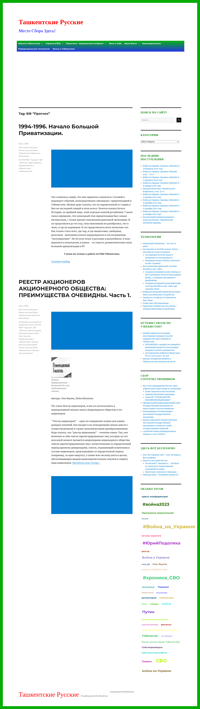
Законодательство (151, 43)
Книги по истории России (155, 460)
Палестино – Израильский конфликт (86, 43)
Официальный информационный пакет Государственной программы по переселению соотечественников (161, 406)
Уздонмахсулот (25, 171)
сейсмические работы (154, 652)
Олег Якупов (24, 336)
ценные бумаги (26, 353)
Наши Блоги (131, 43)
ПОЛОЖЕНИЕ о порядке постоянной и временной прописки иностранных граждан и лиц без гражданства (162, 347)
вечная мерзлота (151, 535)
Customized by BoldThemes (122, 692)
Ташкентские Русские (51, 22)
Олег (36, 333)
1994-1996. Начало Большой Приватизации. (59, 129)
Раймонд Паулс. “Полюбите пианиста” (161, 475)
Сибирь (154, 604)
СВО (161, 661)
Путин (148, 612)
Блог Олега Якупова (28, 147)
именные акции (26, 333)
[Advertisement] (100, 72)
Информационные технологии (34, 49)
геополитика (166, 597)
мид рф (146, 564)
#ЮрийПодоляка (161, 543)
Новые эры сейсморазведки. (156, 303)
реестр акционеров (28, 345)
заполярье (148, 587)
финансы (166, 624)
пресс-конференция (155, 496)
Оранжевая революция (155, 619)
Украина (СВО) (54, 43)
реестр (35, 342)
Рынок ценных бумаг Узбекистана (161, 642)
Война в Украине (156, 557)
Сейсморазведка (152, 647)
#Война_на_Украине (169, 526)
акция (31, 325)
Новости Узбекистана (30, 43)
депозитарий (35, 330)
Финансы (35, 153)
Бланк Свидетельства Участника (160, 391)
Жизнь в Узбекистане (64, 49)
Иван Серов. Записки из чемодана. (161, 472)
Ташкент (35, 350)
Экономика (24, 156)
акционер (23, 322)
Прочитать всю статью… (86, 462)
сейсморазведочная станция (159, 630)
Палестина (148, 592)
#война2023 (156, 504)
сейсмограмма (150, 624)
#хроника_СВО (161, 577)
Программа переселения (158, 512)
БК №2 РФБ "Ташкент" (29, 160)
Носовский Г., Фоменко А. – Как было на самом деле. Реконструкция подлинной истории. (162, 466)
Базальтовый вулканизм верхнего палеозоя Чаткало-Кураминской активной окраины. (158, 220)
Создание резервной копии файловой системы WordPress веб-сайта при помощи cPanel (162, 286)
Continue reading (60, 261)
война (166, 603)
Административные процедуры (160, 394)
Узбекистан (150, 635)
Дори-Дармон (35, 163)
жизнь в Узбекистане (154, 569)
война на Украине (156, 671)
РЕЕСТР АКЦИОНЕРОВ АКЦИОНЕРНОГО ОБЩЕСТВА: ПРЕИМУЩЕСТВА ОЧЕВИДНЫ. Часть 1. (75, 288)
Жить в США (115, 43)
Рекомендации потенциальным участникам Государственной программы (157, 414)
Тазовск (147, 661)
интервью (166, 636)
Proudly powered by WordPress (94, 696)
